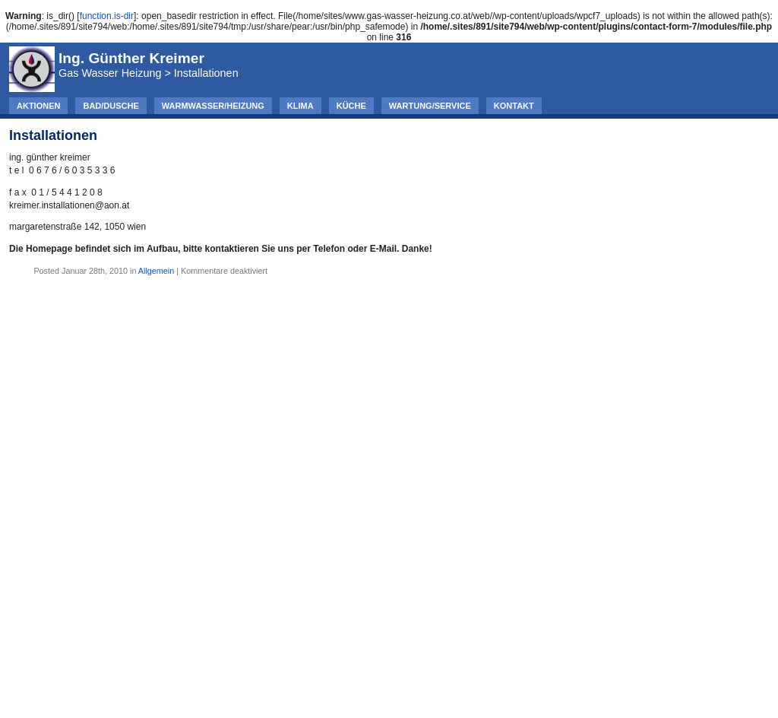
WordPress (425, 686)
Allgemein (156, 270)
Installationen (53, 135)
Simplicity (503, 686)
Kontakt (514, 105)
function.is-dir (107, 16)
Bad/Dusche (110, 105)
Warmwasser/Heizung (213, 105)
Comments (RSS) (425, 697)
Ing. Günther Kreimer (131, 58)
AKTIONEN (38, 105)
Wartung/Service (430, 105)
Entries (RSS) (341, 697)
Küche (351, 105)
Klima (300, 105)
